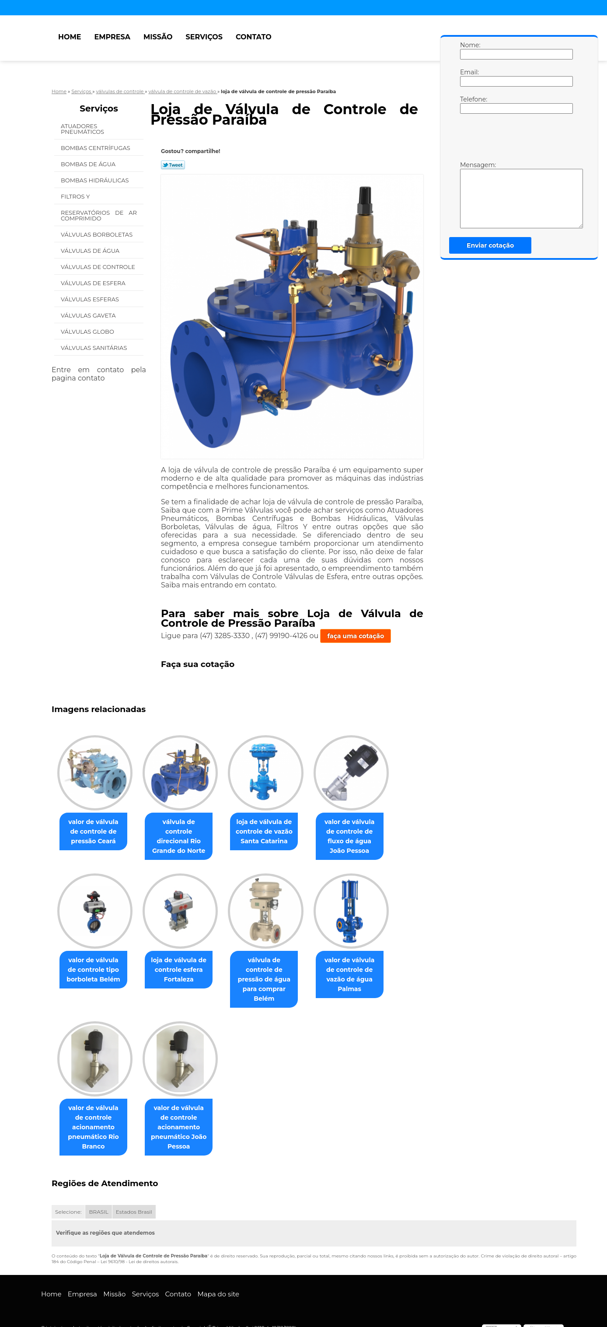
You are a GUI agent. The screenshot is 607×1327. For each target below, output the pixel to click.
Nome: (469, 50)
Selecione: (68, 1203)
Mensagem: (469, 194)
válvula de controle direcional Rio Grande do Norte (183, 831)
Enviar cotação (490, 245)
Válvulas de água (91, 250)
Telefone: (469, 104)
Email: (469, 77)
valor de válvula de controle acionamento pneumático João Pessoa (184, 1118)
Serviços (204, 37)
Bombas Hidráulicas (95, 180)
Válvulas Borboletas (97, 234)
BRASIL (98, 1203)
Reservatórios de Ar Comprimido (99, 215)
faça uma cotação (355, 636)
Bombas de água (89, 164)
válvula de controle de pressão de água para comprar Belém (272, 975)
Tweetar (173, 165)
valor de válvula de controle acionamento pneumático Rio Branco (95, 1118)
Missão (158, 37)
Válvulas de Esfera (94, 282)
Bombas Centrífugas (96, 147)
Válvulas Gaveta (89, 315)
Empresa (112, 37)
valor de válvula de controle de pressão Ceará (95, 831)
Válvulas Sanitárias (95, 347)
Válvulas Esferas (90, 299)
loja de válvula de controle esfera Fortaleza (184, 970)
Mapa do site (218, 1285)
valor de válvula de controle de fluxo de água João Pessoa (362, 836)
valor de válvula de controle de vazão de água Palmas (362, 970)
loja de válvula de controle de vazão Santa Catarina (272, 831)
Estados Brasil (134, 1203)
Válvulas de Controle (98, 266)
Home (69, 37)
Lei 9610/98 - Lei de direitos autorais (139, 1253)
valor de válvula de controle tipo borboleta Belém (95, 970)
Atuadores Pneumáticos (83, 128)
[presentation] (515, 139)
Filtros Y (76, 196)
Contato (254, 37)
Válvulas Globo (88, 331)
